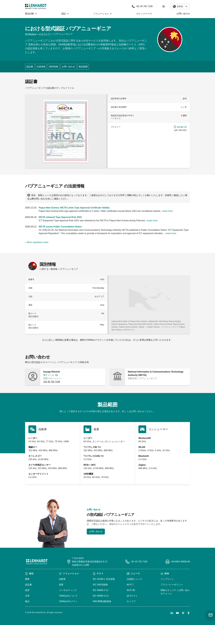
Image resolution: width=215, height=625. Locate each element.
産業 (61, 584)
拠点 (27, 601)
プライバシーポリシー (172, 584)
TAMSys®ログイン (68, 601)
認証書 (29, 66)
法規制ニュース (134, 579)
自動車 (62, 579)
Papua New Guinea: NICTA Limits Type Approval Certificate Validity (74, 207)
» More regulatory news (36, 242)
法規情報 (41, 66)
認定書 (28, 584)
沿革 (27, 596)
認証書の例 (182, 127)
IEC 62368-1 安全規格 (104, 579)
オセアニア (44, 34)
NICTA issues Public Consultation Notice (60, 226)
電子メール (48, 375)
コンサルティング (68, 590)
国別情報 (53, 66)
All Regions (30, 34)
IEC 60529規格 (100, 584)
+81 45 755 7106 (51, 382)
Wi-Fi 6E (131, 590)
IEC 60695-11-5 (100, 596)
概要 (27, 579)
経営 (27, 590)
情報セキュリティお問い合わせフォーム (175, 592)
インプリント (167, 579)
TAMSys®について (68, 596)
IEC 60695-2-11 (100, 590)
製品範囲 (83, 66)
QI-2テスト (132, 596)
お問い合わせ (68, 66)
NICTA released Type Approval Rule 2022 (60, 217)
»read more (167, 211)
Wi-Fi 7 (130, 584)
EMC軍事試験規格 (102, 601)
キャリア (131, 601)
